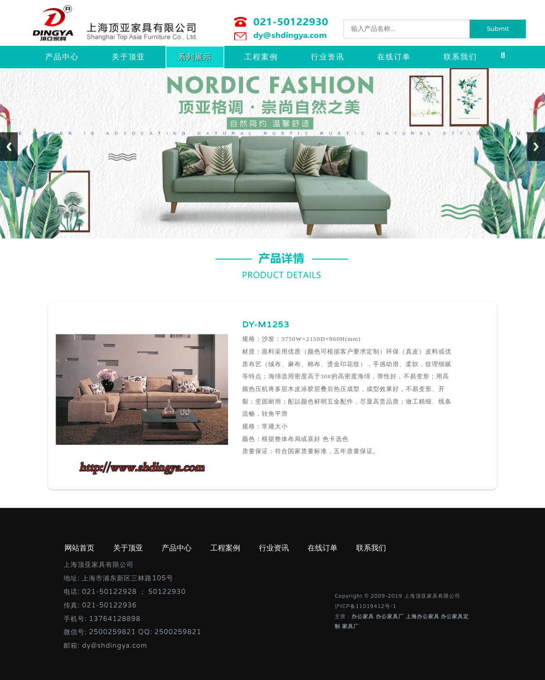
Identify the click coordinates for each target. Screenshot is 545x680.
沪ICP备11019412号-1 (365, 606)
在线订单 (394, 57)
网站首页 (79, 548)
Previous (9, 146)
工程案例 (261, 57)
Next (536, 146)
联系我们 (460, 57)
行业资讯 (327, 57)
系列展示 (195, 57)
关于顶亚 (128, 57)
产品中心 (62, 57)
